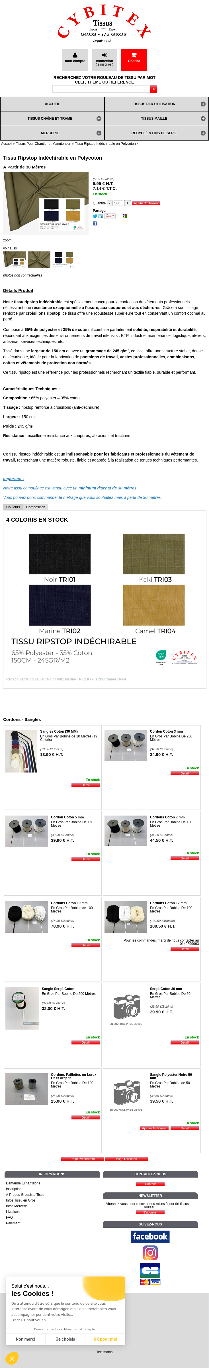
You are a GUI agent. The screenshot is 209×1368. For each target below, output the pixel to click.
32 (53, 1008)
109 (162, 926)
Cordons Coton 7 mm (167, 817)
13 (51, 754)
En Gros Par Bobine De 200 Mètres (69, 993)
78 (62, 926)
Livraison (13, 1212)
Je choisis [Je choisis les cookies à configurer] (65, 1339)
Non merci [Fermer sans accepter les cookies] (25, 1339)
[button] (12, 1358)
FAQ (9, 1217)
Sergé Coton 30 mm (166, 989)
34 (161, 754)
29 (161, 1011)
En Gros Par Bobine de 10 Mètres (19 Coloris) (68, 738)
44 (161, 840)
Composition (35, 507)
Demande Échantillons (23, 1183)
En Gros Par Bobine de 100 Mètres (72, 909)
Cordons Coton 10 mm (69, 903)
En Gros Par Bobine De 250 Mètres (171, 738)
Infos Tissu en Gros (20, 1200)
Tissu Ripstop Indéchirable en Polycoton (52, 158)
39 (62, 840)
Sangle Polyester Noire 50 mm (171, 1076)
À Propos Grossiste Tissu (25, 1195)
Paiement (13, 1223)
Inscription (14, 1189)
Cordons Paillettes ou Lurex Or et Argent (73, 1076)
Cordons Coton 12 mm (168, 903)
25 (62, 1101)
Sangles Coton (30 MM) (59, 731)
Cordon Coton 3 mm (166, 731)
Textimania (104, 1352)
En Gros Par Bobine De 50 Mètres (170, 995)
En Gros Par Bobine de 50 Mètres (170, 1084)
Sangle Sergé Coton (58, 989)
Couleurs (13, 507)
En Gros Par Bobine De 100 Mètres (171, 823)
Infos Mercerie (17, 1206)
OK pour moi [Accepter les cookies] (105, 1339)
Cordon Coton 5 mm (67, 817)
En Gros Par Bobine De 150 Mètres (72, 823)
